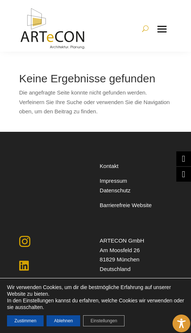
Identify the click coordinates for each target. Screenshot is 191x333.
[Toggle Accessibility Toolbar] (181, 323)
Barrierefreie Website (126, 205)
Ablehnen (63, 320)
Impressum (113, 181)
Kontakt (109, 166)
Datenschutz (115, 190)
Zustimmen (25, 320)
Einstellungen (104, 320)
